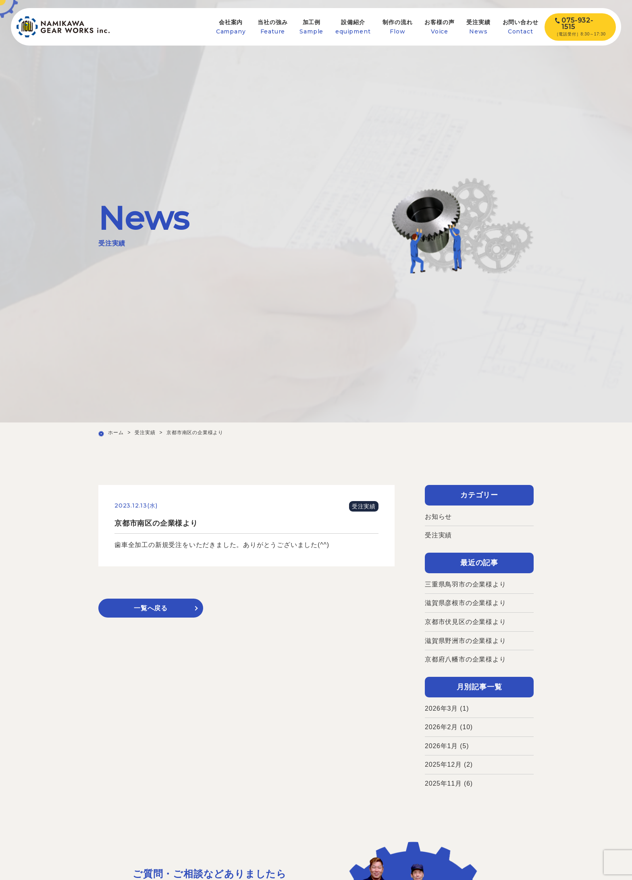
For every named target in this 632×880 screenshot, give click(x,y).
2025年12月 (443, 764)
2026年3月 (441, 708)
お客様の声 (439, 27)
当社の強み (272, 27)
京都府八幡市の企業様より (465, 659)
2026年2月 (441, 727)
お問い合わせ (520, 27)
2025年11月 (443, 783)
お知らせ (438, 516)
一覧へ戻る (151, 608)
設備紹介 (352, 27)
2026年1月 (441, 746)
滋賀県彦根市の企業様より (465, 602)
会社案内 (231, 27)
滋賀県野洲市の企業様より (465, 640)
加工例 (311, 27)
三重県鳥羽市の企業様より (465, 584)
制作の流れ (397, 27)
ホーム (115, 432)
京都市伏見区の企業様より (465, 621)
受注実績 (478, 27)
